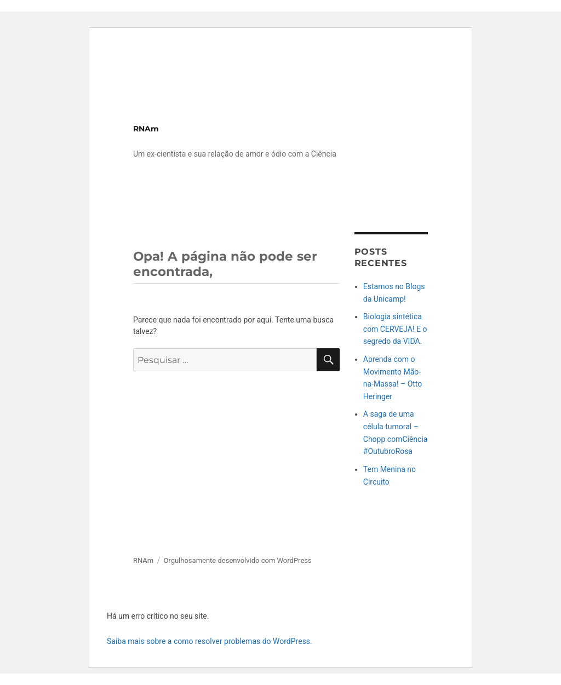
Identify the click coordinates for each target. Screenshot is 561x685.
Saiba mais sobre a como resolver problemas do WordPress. (209, 641)
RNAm (146, 129)
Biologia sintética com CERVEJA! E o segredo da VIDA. (395, 329)
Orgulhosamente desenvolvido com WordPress (237, 560)
